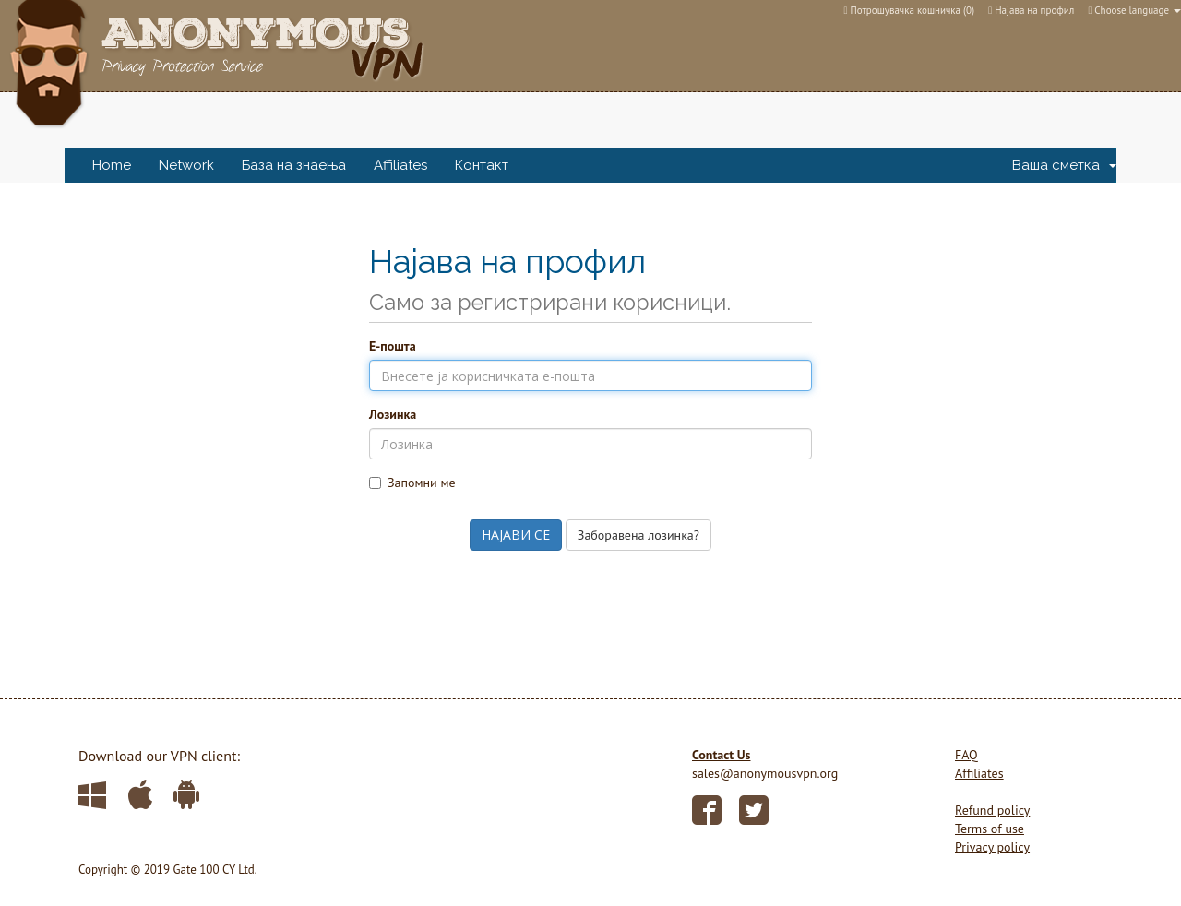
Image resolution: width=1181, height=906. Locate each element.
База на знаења (294, 165)
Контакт (481, 165)
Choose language (1134, 10)
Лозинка (392, 414)
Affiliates (400, 165)
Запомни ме (412, 482)
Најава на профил (1031, 10)
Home (111, 165)
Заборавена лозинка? (638, 535)
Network (186, 165)
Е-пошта (392, 346)
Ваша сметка (1064, 165)
